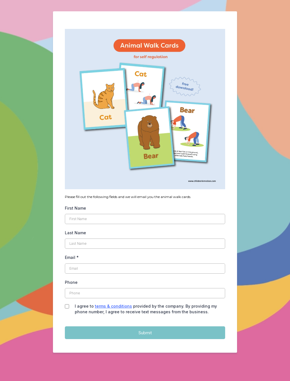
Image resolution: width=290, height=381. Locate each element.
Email (72, 257)
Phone (71, 282)
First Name (75, 208)
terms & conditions (113, 306)
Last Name (75, 232)
